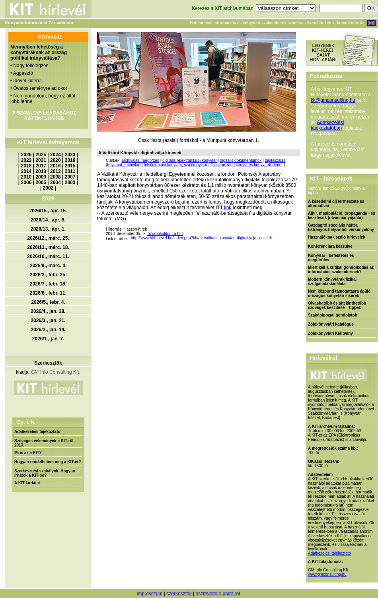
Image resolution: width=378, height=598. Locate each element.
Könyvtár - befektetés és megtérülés (331, 257)
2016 (55, 166)
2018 (26, 166)
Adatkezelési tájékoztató (37, 431)
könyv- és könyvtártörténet (259, 165)
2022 (26, 160)
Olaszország (221, 165)
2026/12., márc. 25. (48, 238)
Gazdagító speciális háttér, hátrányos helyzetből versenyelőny (341, 227)
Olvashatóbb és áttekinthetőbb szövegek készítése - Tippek (337, 305)
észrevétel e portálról (217, 593)
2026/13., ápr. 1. (48, 229)
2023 (70, 154)
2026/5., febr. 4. (48, 302)
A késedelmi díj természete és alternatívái (336, 203)
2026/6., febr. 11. (48, 293)
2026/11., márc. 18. (48, 247)
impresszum (150, 593)
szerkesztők (178, 593)
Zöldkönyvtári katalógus (331, 324)
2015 (70, 166)
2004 (55, 182)
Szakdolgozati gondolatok (332, 315)
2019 (70, 160)
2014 (26, 171)
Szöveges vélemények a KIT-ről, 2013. (44, 443)
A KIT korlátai (27, 483)
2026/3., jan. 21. (48, 320)
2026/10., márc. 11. (48, 256)
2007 (70, 177)
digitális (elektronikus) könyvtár (189, 160)
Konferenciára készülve (330, 246)
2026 (26, 154)
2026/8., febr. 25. (48, 275)
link (227, 207)
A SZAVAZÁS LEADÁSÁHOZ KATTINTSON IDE (44, 115)
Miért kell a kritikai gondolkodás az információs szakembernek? (341, 269)
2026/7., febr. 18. (48, 284)
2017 (40, 166)
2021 (40, 160)
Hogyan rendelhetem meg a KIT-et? (47, 462)
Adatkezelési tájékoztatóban (327, 125)
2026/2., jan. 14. (48, 329)
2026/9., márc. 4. (48, 265)
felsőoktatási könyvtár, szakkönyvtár (175, 165)
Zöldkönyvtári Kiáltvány (330, 333)
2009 (40, 177)
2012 (55, 171)
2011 (70, 171)
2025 (40, 154)
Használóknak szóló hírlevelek (336, 237)
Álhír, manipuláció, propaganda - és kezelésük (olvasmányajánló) (341, 215)
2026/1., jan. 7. (48, 339)
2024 (55, 154)
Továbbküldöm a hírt (165, 233)
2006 (26, 182)
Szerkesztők (48, 363)
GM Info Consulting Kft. (55, 372)
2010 (26, 177)
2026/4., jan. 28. (48, 311)
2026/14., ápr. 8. (48, 220)
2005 (40, 182)
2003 (70, 182)
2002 (48, 188)
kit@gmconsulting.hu (333, 100)
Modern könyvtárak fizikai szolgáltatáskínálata (332, 281)
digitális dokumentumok (241, 160)
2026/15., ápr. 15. (48, 211)
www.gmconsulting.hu (327, 574)
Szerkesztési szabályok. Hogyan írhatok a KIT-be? (44, 473)
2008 (55, 177)
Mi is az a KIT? (28, 452)
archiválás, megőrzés (140, 160)
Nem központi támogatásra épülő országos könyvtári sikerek (339, 293)
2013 (40, 171)
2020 (55, 160)
